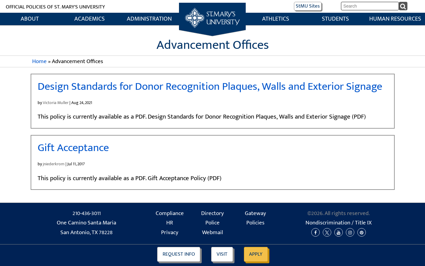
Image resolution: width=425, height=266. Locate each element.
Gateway (255, 213)
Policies (255, 222)
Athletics (275, 19)
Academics (89, 19)
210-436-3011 (87, 213)
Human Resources (395, 19)
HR (169, 222)
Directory (212, 213)
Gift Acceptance (73, 148)
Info (179, 254)
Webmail (212, 232)
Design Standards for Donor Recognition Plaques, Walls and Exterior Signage (210, 87)
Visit (222, 254)
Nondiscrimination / (338, 222)
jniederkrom (54, 163)
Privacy (169, 232)
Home (212, 9)
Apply (255, 254)
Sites (308, 6)
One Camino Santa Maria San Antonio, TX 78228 (86, 227)
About (30, 19)
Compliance (170, 213)
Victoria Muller (56, 102)
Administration (149, 19)
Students (335, 19)
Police (212, 222)
